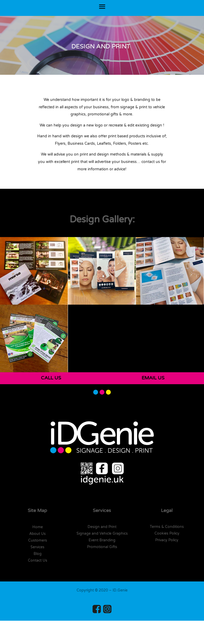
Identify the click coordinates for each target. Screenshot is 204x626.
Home (37, 527)
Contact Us (37, 560)
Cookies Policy (166, 533)
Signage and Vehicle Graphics (102, 533)
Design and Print (102, 527)
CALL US (51, 378)
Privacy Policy (166, 540)
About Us (37, 534)
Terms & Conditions (167, 527)
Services (37, 547)
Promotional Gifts (102, 547)
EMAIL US (153, 378)
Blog (38, 553)
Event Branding (102, 540)
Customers (37, 540)
